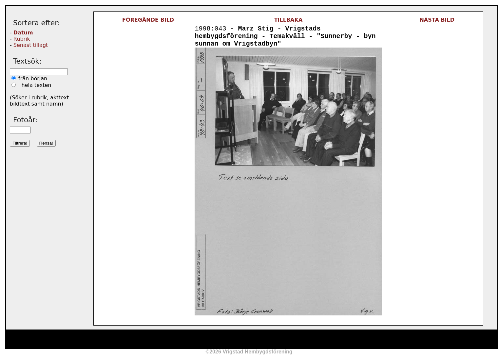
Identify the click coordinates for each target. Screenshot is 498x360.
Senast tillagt (30, 45)
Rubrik (21, 39)
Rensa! (46, 143)
